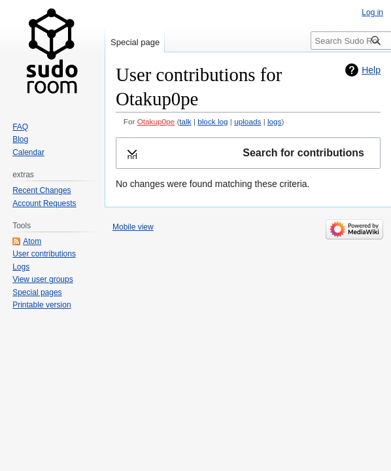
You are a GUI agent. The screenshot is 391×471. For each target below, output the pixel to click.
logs (274, 121)
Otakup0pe (156, 121)
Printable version (41, 304)
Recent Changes (41, 190)
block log (212, 121)
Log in (372, 12)
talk (185, 121)
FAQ (20, 126)
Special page (135, 42)
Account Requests (44, 203)
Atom (32, 241)
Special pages (36, 292)
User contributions (44, 253)
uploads (247, 121)
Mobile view (133, 227)
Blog (20, 139)
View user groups (42, 279)
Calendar (28, 152)
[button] (248, 153)
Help (371, 70)
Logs (20, 266)
